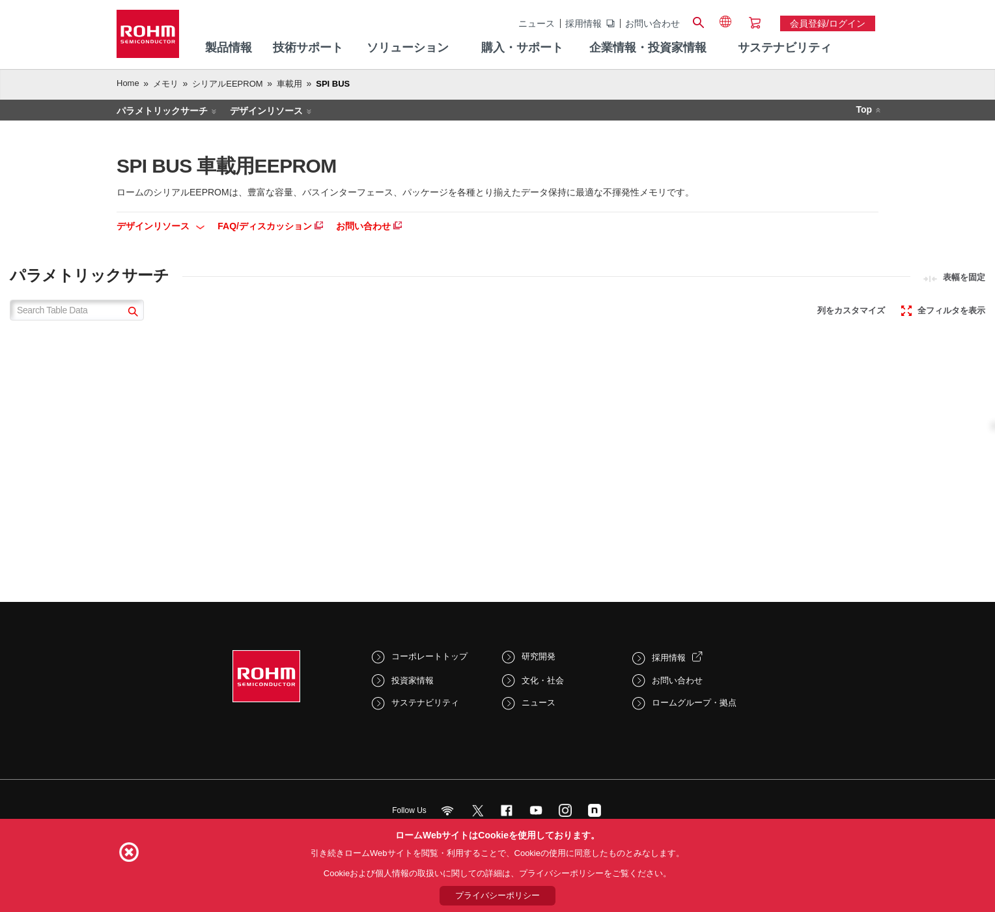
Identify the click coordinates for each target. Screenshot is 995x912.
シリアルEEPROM (227, 84)
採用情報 (583, 23)
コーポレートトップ (429, 656)
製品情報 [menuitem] (228, 47)
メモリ (165, 84)
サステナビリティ (425, 702)
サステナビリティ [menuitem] (785, 47)
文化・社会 (543, 680)
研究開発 (538, 656)
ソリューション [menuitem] (408, 47)
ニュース (536, 23)
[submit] (131, 313)
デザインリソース (266, 111)
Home (128, 83)
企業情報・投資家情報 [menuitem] (648, 47)
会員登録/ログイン (827, 23)
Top (864, 109)
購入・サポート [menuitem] (522, 47)
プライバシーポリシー (497, 895)
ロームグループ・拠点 (694, 702)
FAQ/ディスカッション (270, 226)
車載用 (289, 84)
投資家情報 (412, 680)
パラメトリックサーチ (162, 111)
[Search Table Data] (77, 310)
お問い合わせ (652, 23)
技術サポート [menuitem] (308, 47)
